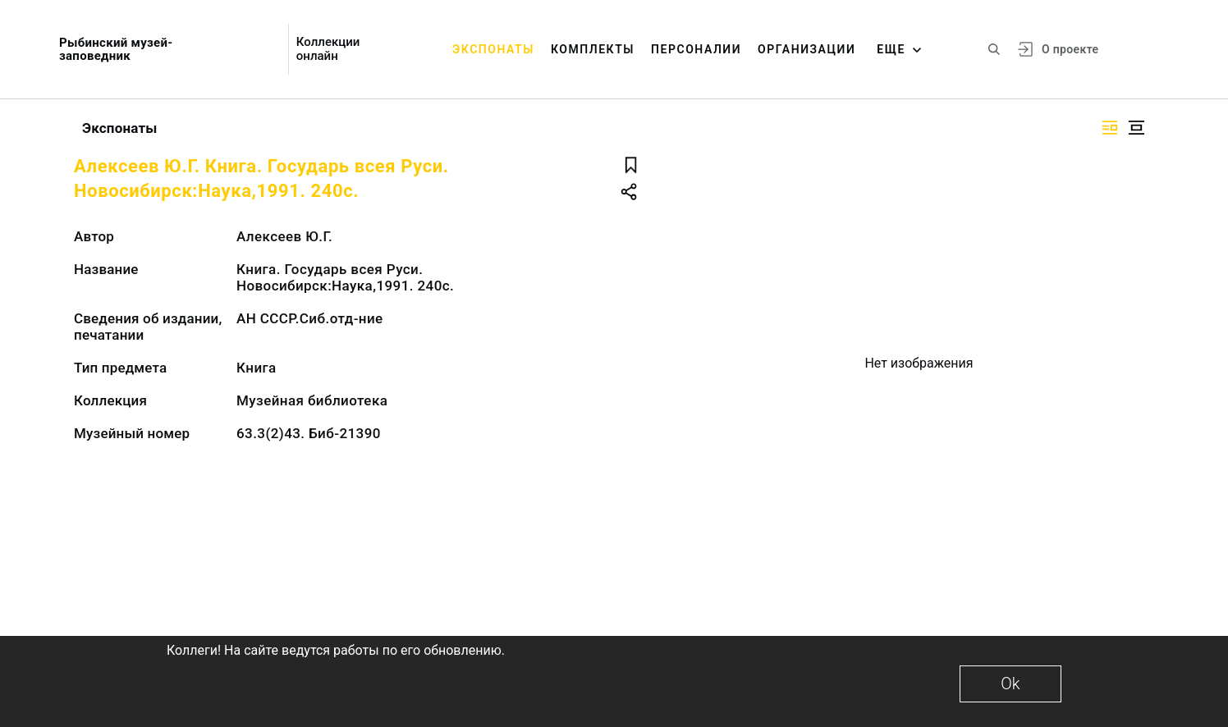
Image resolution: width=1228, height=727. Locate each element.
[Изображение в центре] (1136, 127)
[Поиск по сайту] (994, 49)
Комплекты (593, 49)
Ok (1010, 683)
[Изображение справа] (1110, 127)
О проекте (1070, 49)
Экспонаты (493, 49)
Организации (806, 49)
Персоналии (696, 49)
